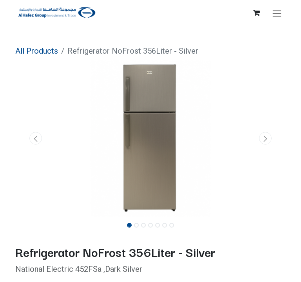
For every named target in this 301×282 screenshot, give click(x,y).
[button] (35, 138)
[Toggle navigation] (277, 13)
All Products (36, 51)
